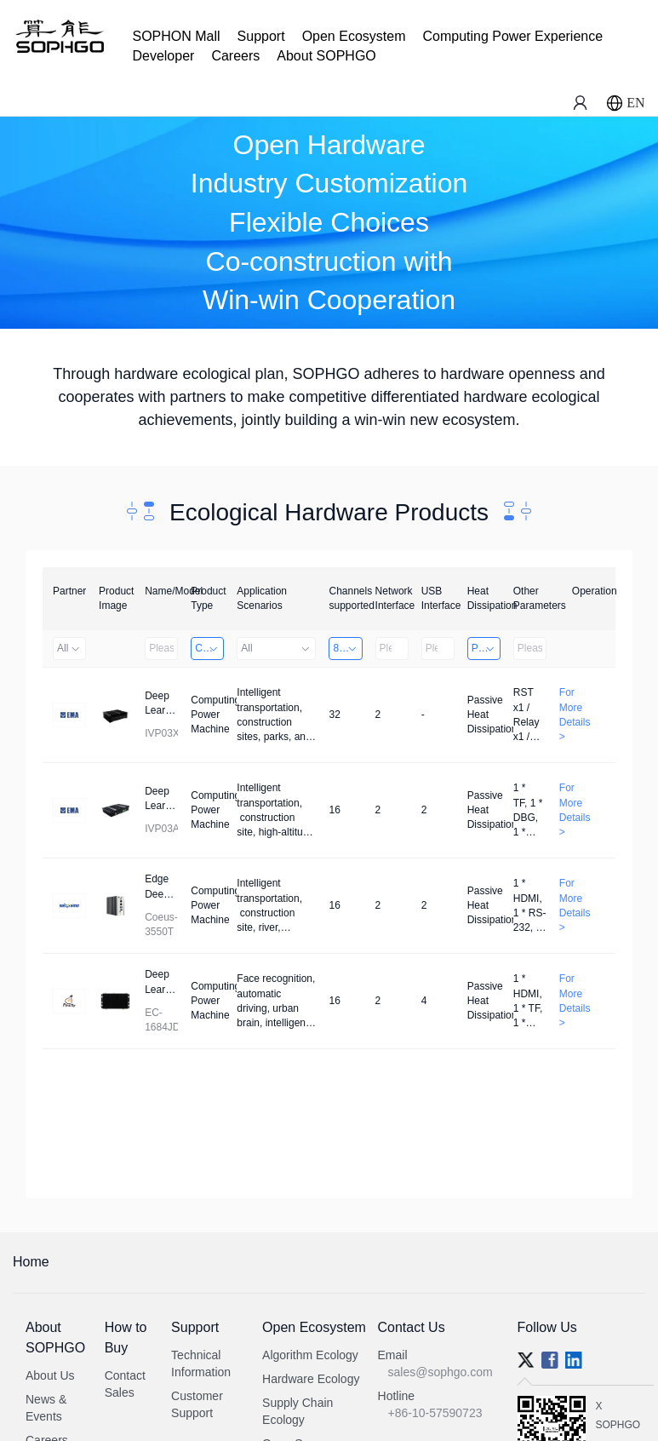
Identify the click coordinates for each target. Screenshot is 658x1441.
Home (31, 1261)
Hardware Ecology (310, 1379)
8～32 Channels (347, 648)
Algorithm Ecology (310, 1355)
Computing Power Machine (209, 648)
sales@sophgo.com (440, 1372)
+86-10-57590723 (435, 1413)
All (69, 648)
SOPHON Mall (176, 36)
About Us (50, 1375)
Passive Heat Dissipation (486, 648)
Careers (235, 56)
